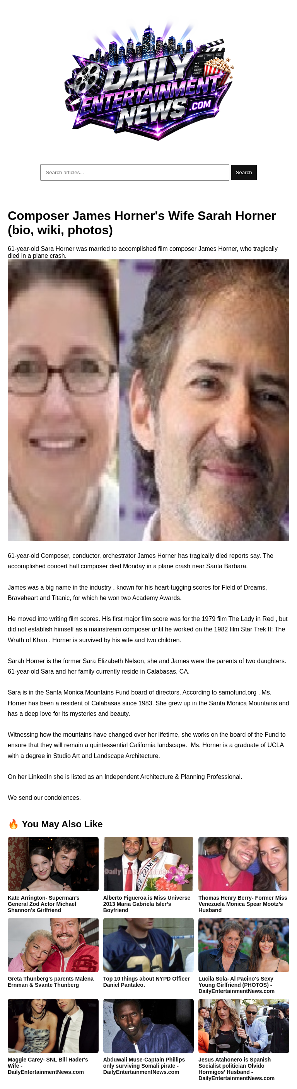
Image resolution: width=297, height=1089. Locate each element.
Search (244, 172)
